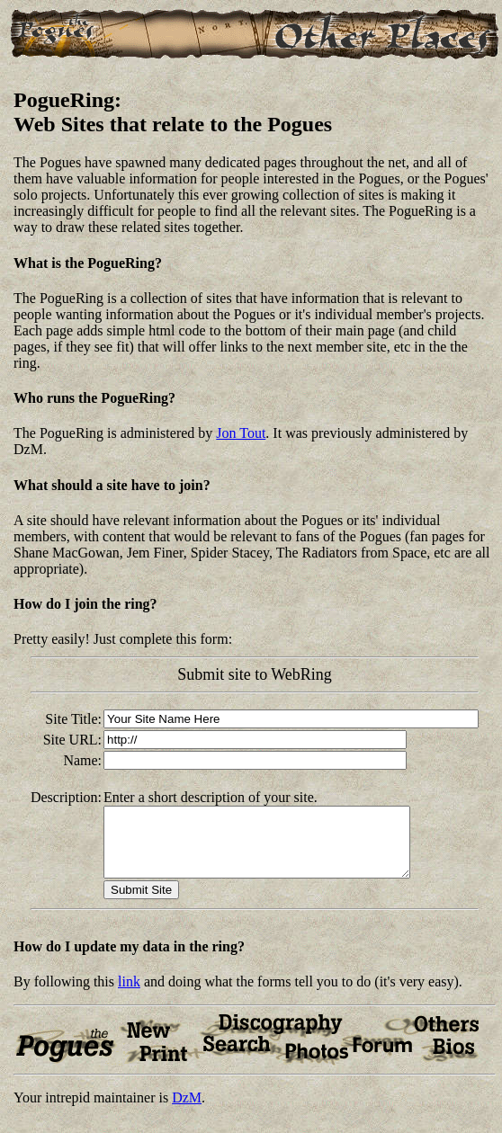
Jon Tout (240, 433)
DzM (187, 1111)
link (129, 995)
